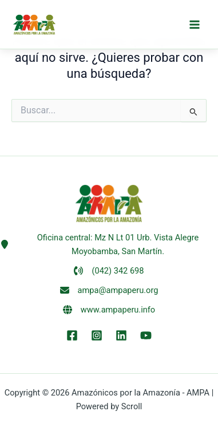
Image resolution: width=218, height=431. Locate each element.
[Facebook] (72, 335)
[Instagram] (96, 335)
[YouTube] (146, 335)
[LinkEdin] (121, 335)
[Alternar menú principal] (195, 25)
